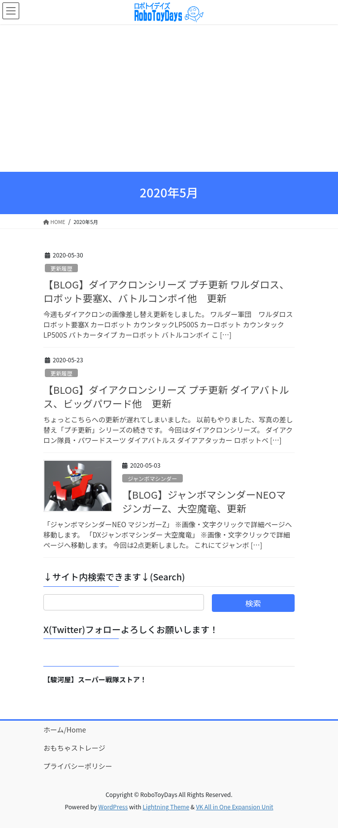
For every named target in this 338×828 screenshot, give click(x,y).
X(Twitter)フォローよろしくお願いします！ (130, 629)
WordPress (113, 806)
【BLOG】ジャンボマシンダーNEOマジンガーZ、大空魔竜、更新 (204, 501)
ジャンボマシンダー (152, 478)
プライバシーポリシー (77, 766)
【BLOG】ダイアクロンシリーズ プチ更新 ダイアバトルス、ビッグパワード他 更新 (166, 396)
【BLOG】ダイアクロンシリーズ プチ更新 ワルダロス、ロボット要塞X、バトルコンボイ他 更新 (166, 291)
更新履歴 (61, 268)
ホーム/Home (64, 729)
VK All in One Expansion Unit (234, 806)
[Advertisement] (169, 98)
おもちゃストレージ (74, 748)
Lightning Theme (165, 806)
